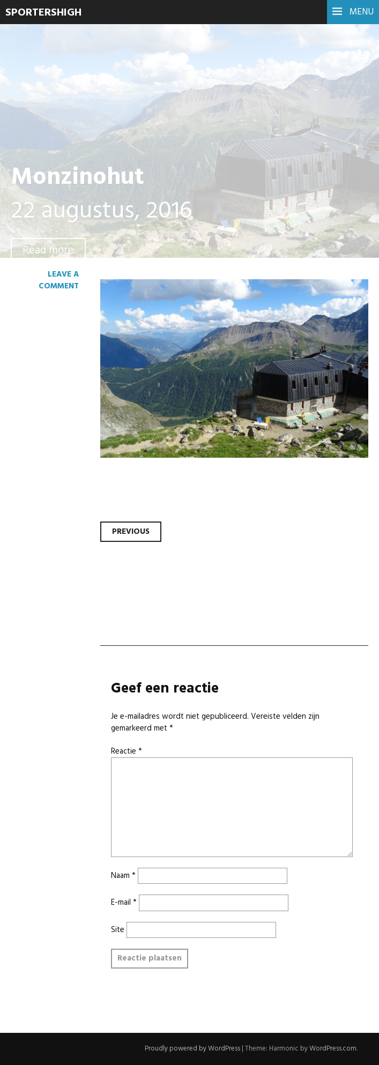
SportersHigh (43, 12)
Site (117, 930)
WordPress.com (332, 1048)
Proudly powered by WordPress (192, 1048)
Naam (123, 875)
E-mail (124, 902)
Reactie (126, 751)
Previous (131, 531)
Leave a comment (59, 280)
